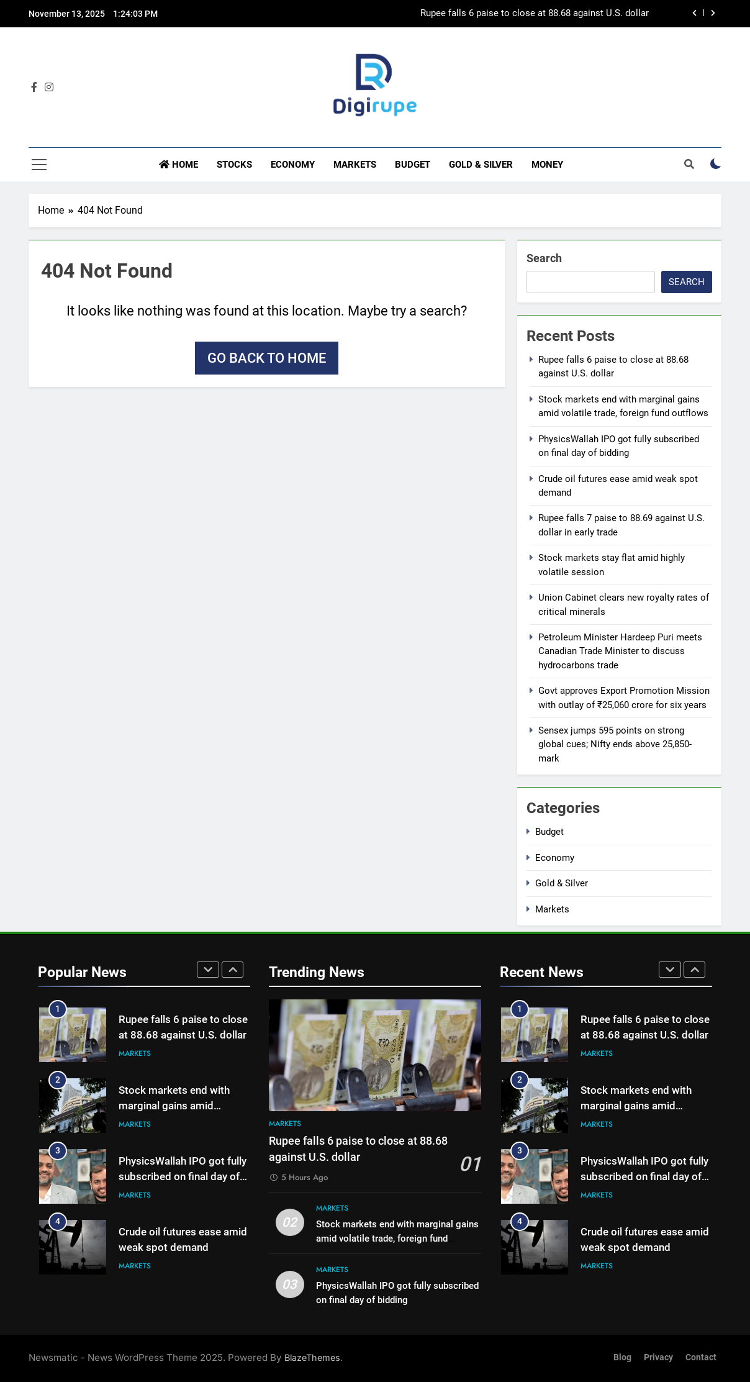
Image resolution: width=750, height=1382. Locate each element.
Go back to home (266, 358)
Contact (700, 1357)
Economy (293, 164)
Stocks (234, 164)
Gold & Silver (481, 164)
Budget (412, 164)
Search (544, 258)
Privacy (658, 1357)
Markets (354, 164)
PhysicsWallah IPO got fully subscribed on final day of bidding (182, 1176)
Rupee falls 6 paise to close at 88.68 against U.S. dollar (534, 14)
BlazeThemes (312, 1357)
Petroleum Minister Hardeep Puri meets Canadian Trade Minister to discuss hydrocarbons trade (620, 651)
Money (547, 164)
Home (178, 164)
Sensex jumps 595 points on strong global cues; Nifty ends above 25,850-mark (615, 744)
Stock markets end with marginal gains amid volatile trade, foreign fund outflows (397, 1238)
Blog (622, 1357)
